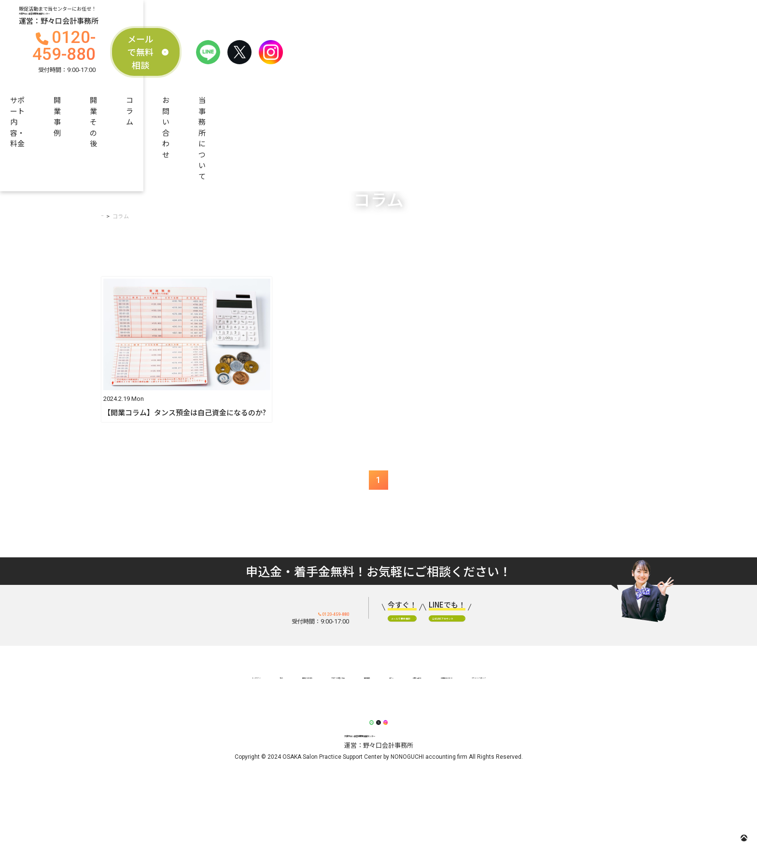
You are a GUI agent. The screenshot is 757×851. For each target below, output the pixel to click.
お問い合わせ (552, 62)
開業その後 (433, 62)
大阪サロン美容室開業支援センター (156, 22)
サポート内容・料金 (295, 62)
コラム (491, 62)
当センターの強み (125, 62)
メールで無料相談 (539, 22)
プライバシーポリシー (609, 709)
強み (162, 709)
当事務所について (632, 62)
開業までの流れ (208, 62)
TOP (107, 198)
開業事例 (371, 62)
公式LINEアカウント (555, 632)
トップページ (114, 709)
